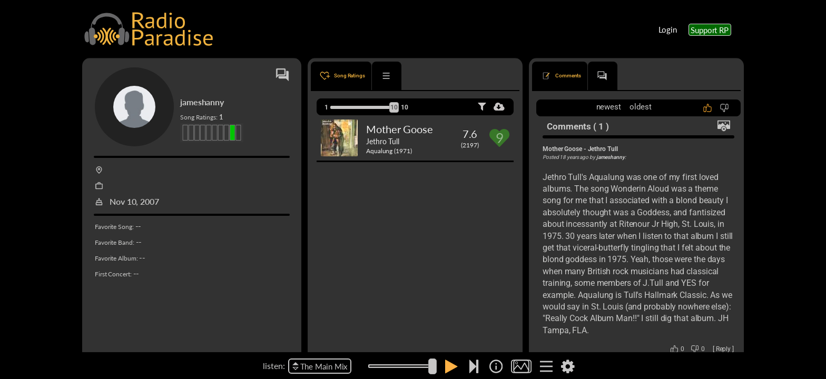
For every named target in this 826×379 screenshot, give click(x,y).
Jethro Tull (382, 141)
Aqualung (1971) (389, 150)
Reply (723, 349)
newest (608, 107)
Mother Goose (399, 129)
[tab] (341, 76)
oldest (640, 107)
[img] (496, 366)
